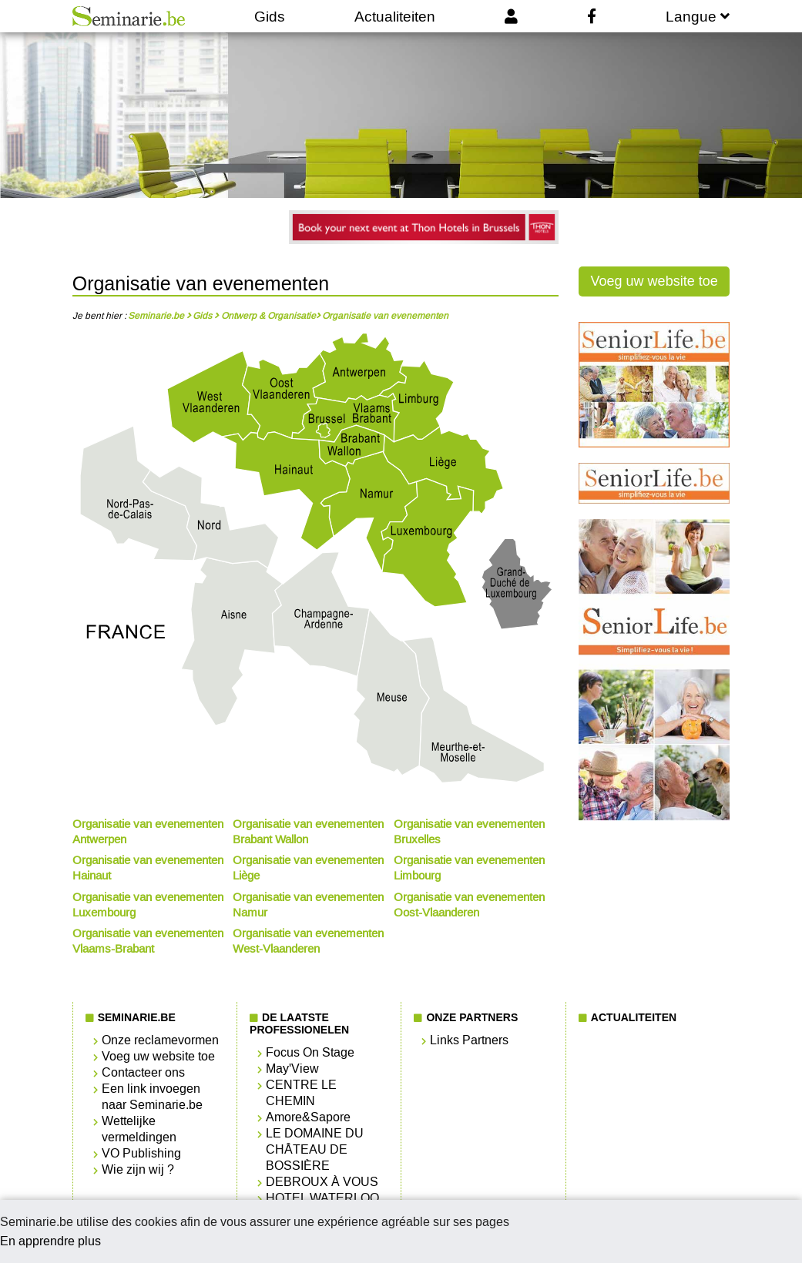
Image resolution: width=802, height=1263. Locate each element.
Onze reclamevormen (160, 1040)
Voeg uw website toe (654, 281)
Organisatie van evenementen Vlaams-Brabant (147, 941)
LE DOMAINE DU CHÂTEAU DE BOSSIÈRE (315, 1149)
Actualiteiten (394, 16)
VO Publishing (141, 1153)
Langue (698, 16)
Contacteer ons (143, 1072)
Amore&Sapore (308, 1117)
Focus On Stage (310, 1052)
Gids (269, 16)
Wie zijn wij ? (138, 1169)
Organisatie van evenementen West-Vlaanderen (308, 941)
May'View (292, 1068)
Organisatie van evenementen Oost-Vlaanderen (469, 904)
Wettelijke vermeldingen (139, 1129)
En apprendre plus (50, 1241)
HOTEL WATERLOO (322, 1198)
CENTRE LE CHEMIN (301, 1093)
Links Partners (469, 1040)
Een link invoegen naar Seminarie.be (152, 1096)
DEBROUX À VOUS (322, 1182)
